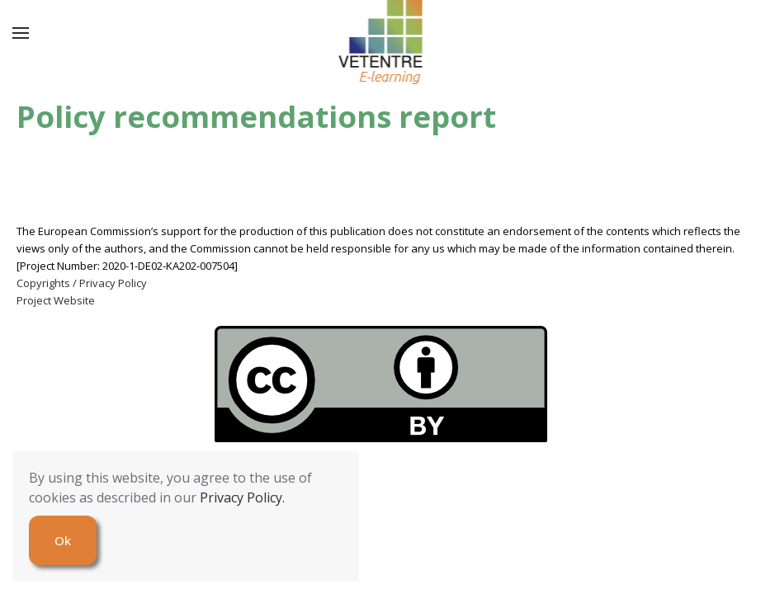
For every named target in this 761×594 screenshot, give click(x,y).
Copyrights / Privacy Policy (82, 283)
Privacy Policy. (242, 497)
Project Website (56, 300)
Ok (62, 540)
